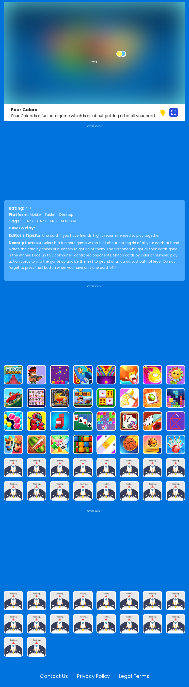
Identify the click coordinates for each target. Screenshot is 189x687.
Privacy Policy (93, 676)
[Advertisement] (94, 323)
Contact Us (54, 676)
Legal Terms (134, 676)
